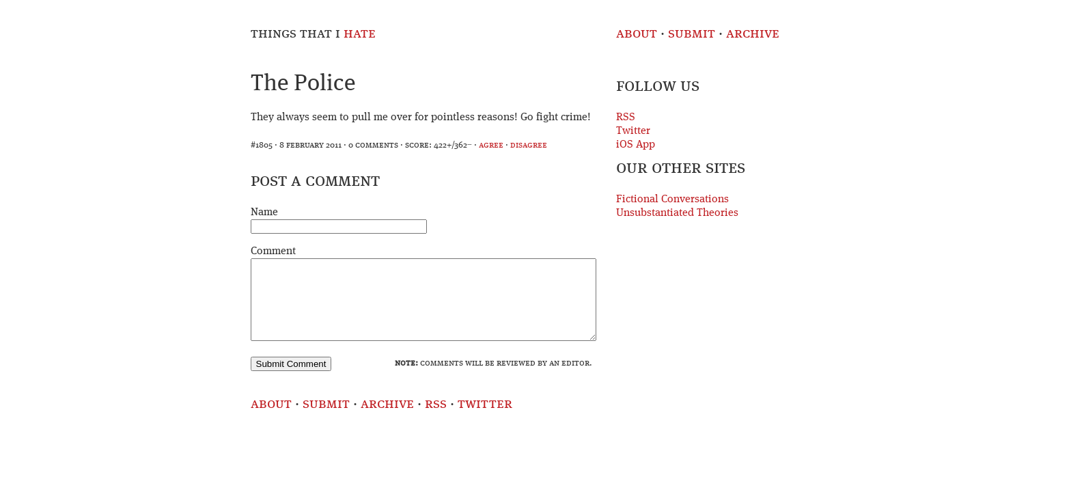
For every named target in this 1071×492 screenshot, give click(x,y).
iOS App (635, 144)
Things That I (313, 34)
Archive (752, 34)
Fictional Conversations (672, 199)
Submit (691, 34)
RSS (625, 117)
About (636, 34)
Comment (273, 251)
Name (264, 212)
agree (491, 145)
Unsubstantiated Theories (677, 213)
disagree (528, 145)
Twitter (633, 131)
